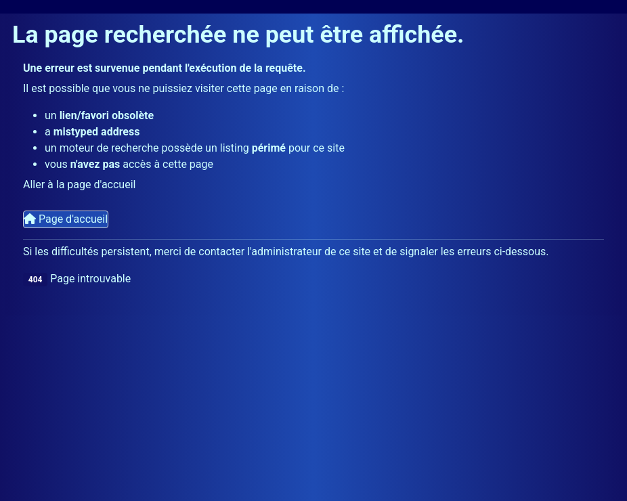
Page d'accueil (66, 219)
